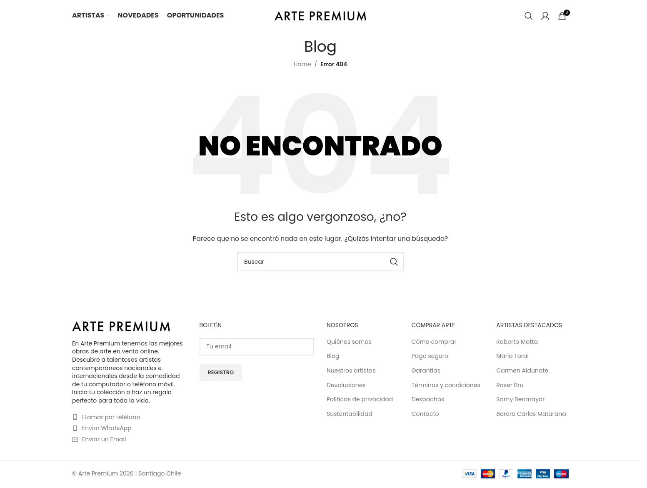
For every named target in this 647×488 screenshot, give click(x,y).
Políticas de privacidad (360, 399)
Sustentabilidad (349, 414)
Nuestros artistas (351, 371)
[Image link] (121, 326)
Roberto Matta (517, 342)
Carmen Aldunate (522, 371)
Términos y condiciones (446, 385)
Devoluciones (346, 385)
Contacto (425, 414)
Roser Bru (509, 385)
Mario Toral (512, 356)
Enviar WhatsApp (107, 428)
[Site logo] (320, 15)
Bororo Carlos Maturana (531, 414)
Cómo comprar (434, 342)
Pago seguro (430, 356)
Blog (333, 356)
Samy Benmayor (520, 399)
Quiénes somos (349, 342)
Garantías (426, 371)
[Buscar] (528, 16)
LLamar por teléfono (111, 417)
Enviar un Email (104, 439)
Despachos (428, 399)
